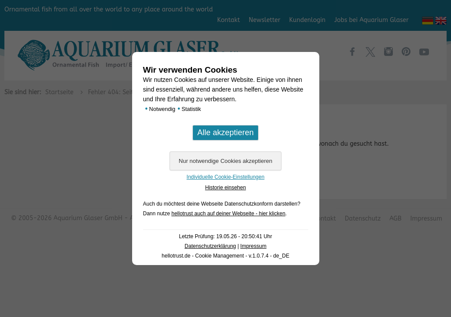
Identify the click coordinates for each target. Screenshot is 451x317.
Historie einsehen (225, 187)
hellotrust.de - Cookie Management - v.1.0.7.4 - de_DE (225, 256)
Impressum (253, 246)
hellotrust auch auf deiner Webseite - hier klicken (228, 213)
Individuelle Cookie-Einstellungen (226, 177)
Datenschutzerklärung (210, 246)
